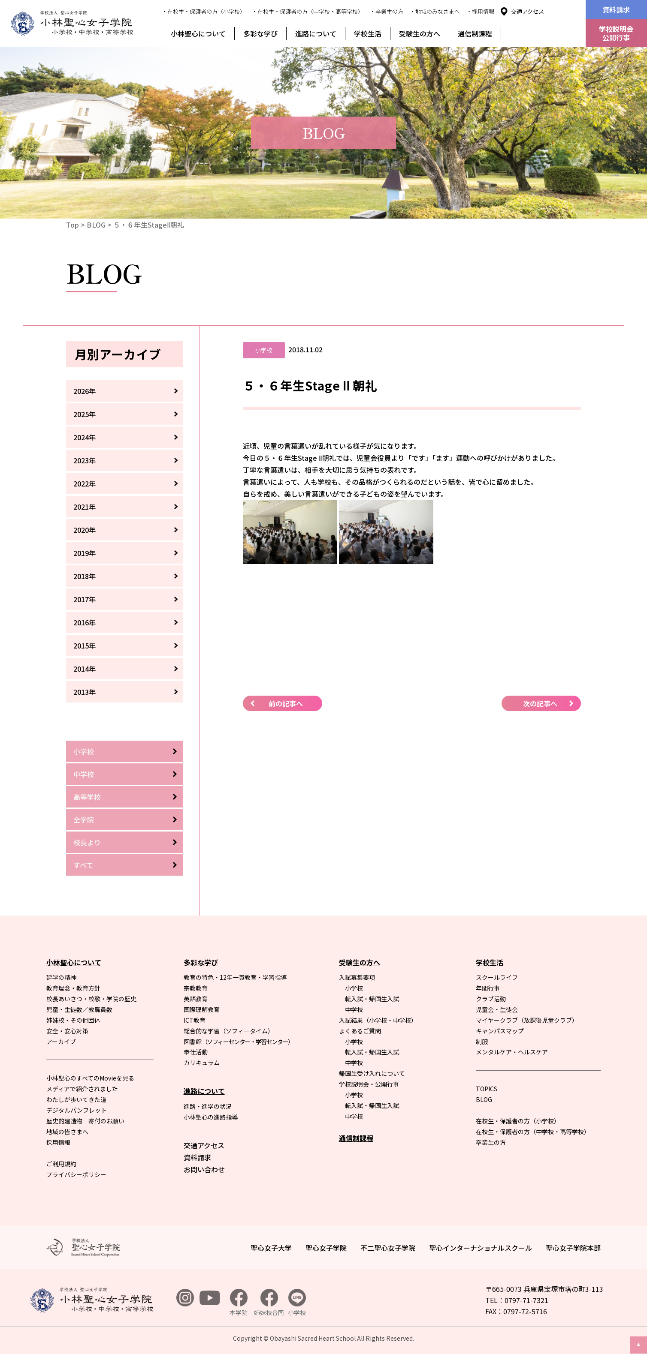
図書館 (238, 1041)
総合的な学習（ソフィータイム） (229, 1031)
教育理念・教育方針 (73, 988)
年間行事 (488, 988)
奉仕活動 (196, 1052)
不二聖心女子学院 (387, 1248)
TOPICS (486, 1088)
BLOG (96, 224)
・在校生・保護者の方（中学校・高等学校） (307, 11)
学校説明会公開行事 (616, 33)
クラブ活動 (491, 998)
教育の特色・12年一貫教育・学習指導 (235, 977)
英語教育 (196, 998)
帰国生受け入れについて (372, 1073)
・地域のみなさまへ (435, 11)
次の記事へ (540, 703)
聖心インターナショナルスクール (480, 1248)
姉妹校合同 (269, 1303)
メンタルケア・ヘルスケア (512, 1052)
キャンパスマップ (500, 1031)
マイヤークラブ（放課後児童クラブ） (527, 1020)
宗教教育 (196, 988)
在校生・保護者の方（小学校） (518, 1121)
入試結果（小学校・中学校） (378, 1020)
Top (72, 224)
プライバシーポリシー (76, 1174)
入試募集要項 (357, 977)
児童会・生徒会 (497, 1009)
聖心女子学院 (326, 1248)
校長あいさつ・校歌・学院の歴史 (91, 998)
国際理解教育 (202, 1009)
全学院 (83, 819)
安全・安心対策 (67, 1031)
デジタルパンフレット (76, 1110)
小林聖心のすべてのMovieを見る (90, 1078)
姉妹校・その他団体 (73, 1020)
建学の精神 (61, 977)
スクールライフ (497, 977)
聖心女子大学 (271, 1248)
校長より (87, 842)
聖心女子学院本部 (573, 1248)
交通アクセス (527, 11)
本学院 (239, 1303)
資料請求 (616, 9)
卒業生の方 (491, 1142)
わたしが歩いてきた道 (76, 1099)
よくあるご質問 (360, 1031)
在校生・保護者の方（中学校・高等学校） (533, 1131)
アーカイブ (61, 1041)
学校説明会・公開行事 (369, 1084)
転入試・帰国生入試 (372, 998)
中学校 (83, 774)
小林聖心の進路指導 (211, 1117)
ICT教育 (195, 1020)
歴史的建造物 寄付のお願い (85, 1121)
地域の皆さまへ (67, 1131)
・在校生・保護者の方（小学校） (203, 11)
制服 (482, 1041)
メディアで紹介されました (82, 1088)
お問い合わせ (204, 1169)
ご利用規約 (61, 1163)
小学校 (83, 751)
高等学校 (87, 797)
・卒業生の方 (386, 11)
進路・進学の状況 (208, 1106)
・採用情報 (480, 11)
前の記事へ (286, 703)
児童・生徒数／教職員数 (79, 1009)
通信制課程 (475, 33)
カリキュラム (202, 1062)
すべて (83, 865)
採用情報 (58, 1142)
